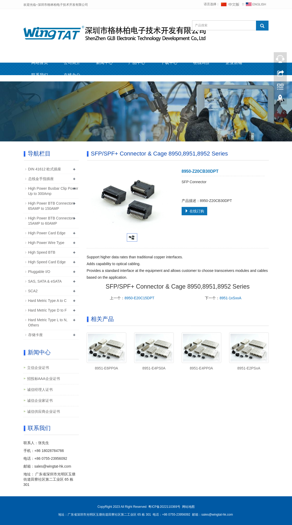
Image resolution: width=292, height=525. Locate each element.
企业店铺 (233, 62)
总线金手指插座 (41, 179)
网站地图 (188, 507)
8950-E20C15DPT (139, 298)
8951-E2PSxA (248, 368)
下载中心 (169, 62)
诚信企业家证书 (40, 400)
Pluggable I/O (39, 272)
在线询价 (201, 62)
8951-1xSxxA (230, 298)
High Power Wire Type (46, 243)
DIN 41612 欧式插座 (44, 169)
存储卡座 (35, 335)
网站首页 (39, 62)
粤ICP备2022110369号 (164, 507)
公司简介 (72, 62)
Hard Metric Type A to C (47, 301)
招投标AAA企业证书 (43, 379)
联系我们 (39, 75)
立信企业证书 (38, 368)
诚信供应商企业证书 (43, 411)
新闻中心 (104, 62)
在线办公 (72, 75)
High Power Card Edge (46, 233)
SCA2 (33, 291)
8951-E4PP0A (201, 368)
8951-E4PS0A (153, 368)
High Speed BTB (41, 252)
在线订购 (194, 211)
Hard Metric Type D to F (47, 310)
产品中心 (136, 62)
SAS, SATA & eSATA (45, 281)
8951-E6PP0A (106, 368)
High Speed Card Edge (47, 262)
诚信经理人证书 (40, 389)
